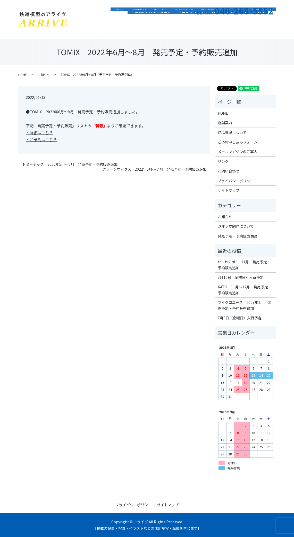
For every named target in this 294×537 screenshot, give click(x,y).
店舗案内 (139, 22)
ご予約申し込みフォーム (151, 29)
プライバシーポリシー (236, 180)
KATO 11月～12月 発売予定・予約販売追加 (245, 289)
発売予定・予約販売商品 (173, 22)
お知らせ (44, 74)
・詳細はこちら (39, 132)
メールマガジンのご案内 (198, 29)
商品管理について (214, 22)
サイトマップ (228, 190)
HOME (119, 22)
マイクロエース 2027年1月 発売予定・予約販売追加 (244, 305)
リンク (230, 29)
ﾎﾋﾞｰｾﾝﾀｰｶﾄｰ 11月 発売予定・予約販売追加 (244, 264)
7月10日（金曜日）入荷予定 (241, 277)
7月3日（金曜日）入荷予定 (240, 317)
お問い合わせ (254, 29)
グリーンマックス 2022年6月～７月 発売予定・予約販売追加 (154, 169)
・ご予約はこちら (41, 139)
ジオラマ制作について (254, 22)
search (274, 28)
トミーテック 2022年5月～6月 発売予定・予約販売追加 (69, 164)
